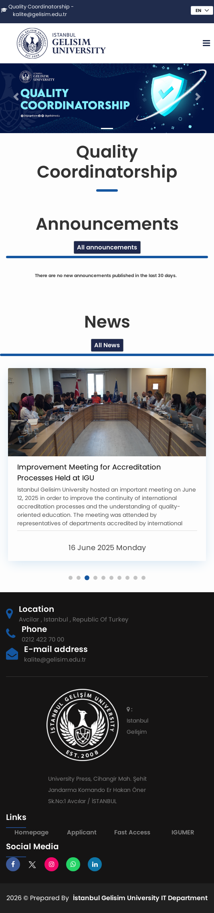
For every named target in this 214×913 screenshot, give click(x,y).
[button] (71, 578)
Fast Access (132, 832)
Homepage (31, 832)
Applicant (82, 832)
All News (107, 345)
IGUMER (183, 832)
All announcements (107, 247)
